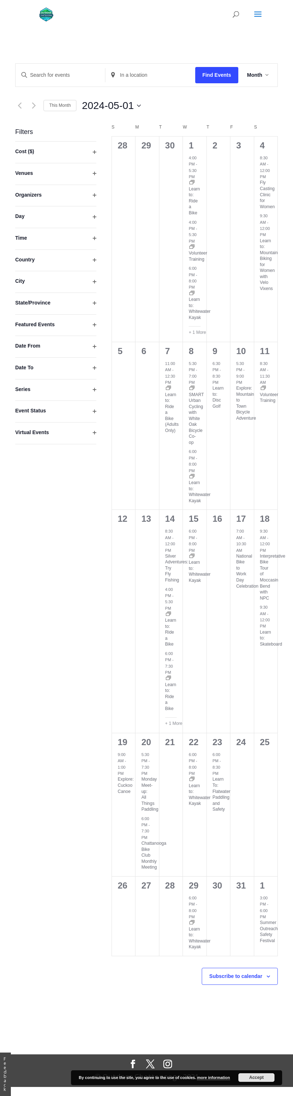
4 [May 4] (262, 145)
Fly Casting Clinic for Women (267, 194)
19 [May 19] (122, 742)
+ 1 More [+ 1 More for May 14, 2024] (174, 723)
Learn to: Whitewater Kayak (199, 308)
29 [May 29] (193, 885)
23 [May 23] (217, 742)
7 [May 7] (167, 351)
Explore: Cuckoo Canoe (126, 785)
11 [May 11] (265, 351)
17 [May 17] (241, 519)
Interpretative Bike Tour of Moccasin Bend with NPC (272, 577)
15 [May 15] (193, 519)
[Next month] (33, 105)
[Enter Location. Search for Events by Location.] (150, 75)
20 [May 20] (146, 742)
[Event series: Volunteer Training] (191, 247)
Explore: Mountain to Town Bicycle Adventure (246, 403)
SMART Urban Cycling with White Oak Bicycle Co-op (196, 418)
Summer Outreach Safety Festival (269, 931)
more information (213, 1077)
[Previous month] (19, 105)
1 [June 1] (262, 885)
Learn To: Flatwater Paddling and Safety (221, 794)
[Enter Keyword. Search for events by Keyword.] (60, 75)
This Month (60, 105)
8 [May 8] (191, 351)
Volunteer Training (269, 397)
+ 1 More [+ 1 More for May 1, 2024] (197, 332)
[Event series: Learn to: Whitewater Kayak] (191, 293)
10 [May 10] (241, 351)
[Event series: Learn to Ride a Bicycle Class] (191, 183)
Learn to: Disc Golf (218, 397)
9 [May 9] (215, 351)
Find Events (216, 75)
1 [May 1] (191, 145)
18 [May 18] (265, 519)
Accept (256, 1077)
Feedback (5, 1074)
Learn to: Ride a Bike (194, 200)
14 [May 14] (170, 519)
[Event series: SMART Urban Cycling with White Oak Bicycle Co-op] (191, 388)
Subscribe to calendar (235, 976)
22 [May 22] (193, 742)
